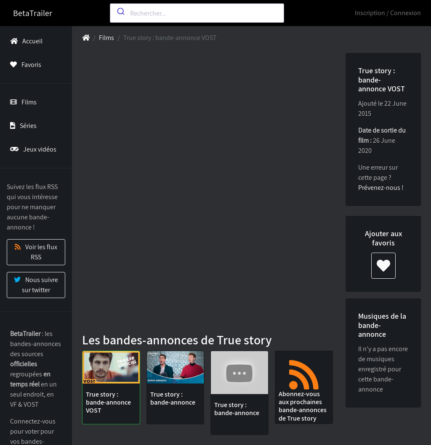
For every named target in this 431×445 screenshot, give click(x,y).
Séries (22, 125)
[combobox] (197, 13)
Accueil (25, 41)
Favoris (24, 64)
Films (22, 102)
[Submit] (120, 11)
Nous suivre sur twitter (36, 284)
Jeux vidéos (31, 149)
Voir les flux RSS (36, 251)
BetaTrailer (32, 13)
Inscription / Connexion (388, 12)
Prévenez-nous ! (381, 187)
